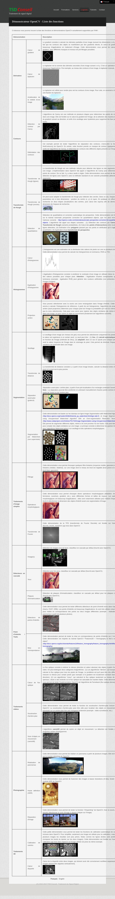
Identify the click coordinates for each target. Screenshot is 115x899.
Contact (102, 10)
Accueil (56, 10)
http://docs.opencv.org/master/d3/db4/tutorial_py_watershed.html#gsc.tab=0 (71, 416)
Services (75, 10)
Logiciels (84, 10)
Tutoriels (93, 10)
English (61, 879)
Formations (65, 10)
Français (107, 2)
